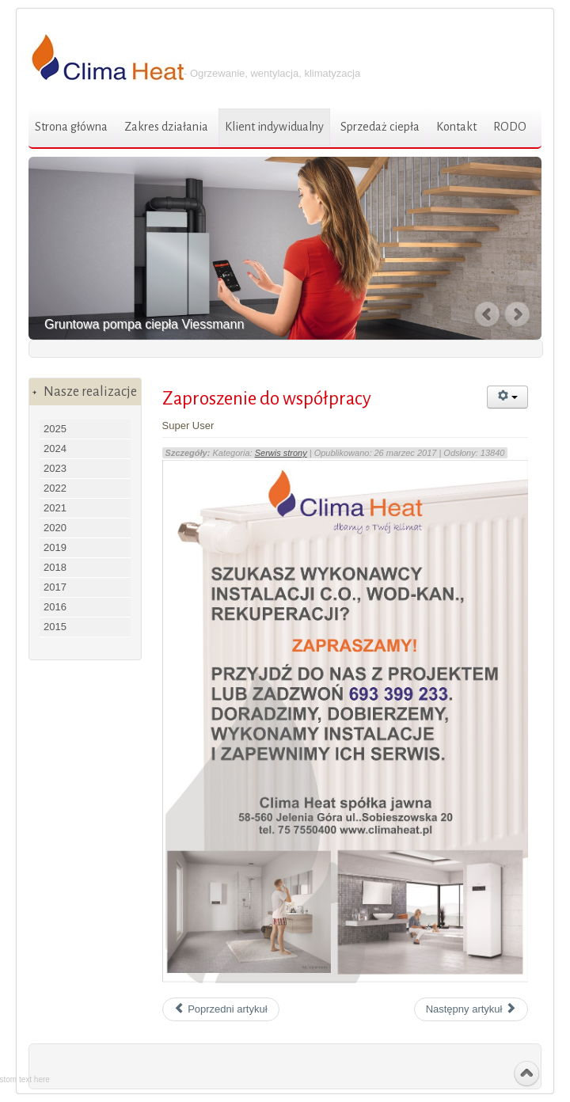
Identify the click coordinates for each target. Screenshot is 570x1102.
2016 (55, 607)
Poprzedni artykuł (221, 1009)
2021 (55, 508)
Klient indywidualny (274, 126)
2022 (55, 488)
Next (519, 314)
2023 (55, 468)
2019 (55, 547)
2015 (55, 627)
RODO (509, 126)
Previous (488, 314)
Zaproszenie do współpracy (266, 398)
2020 (55, 528)
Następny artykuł (471, 1009)
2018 (55, 567)
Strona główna (71, 126)
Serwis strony (281, 453)
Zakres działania (166, 126)
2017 (55, 587)
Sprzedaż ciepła (380, 126)
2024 (55, 448)
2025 (55, 429)
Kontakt (456, 126)
